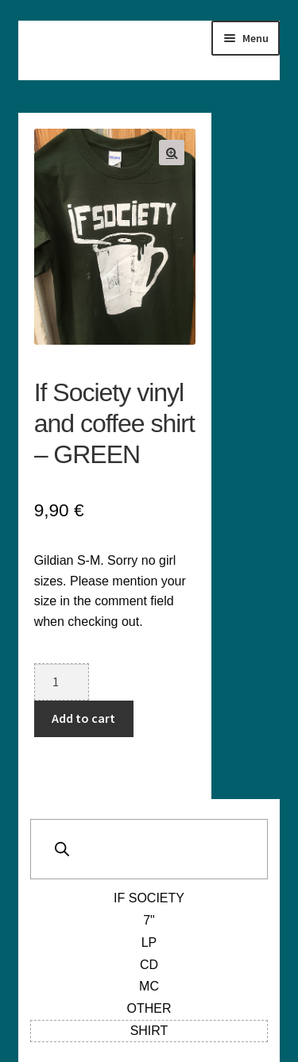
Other (149, 1008)
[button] (171, 152)
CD (149, 964)
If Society (149, 898)
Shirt (149, 1030)
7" (149, 920)
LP (149, 942)
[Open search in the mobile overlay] (149, 849)
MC (149, 986)
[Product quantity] (62, 682)
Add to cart (83, 718)
